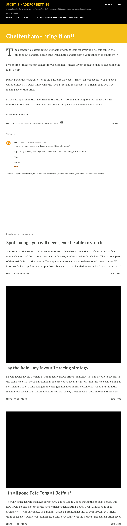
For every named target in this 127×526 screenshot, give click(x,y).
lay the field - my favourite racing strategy (47, 367)
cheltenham (25, 123)
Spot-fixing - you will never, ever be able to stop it (54, 242)
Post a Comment (22, 274)
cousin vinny (38, 123)
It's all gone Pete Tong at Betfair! (38, 493)
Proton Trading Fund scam (17, 17)
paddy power (51, 123)
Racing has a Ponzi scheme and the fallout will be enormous (60, 17)
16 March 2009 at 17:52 (36, 142)
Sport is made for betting (27, 4)
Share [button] (115, 123)
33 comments (20, 399)
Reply (16, 166)
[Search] (108, 4)
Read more (116, 274)
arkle (16, 123)
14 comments (20, 524)
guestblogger (19, 142)
